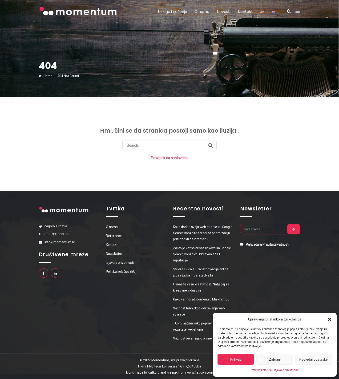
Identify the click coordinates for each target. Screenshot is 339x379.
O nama (201, 11)
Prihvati (236, 359)
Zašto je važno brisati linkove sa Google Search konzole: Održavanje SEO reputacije (202, 254)
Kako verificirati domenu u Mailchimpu (201, 299)
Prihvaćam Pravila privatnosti (267, 244)
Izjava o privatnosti (286, 370)
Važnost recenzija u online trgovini (198, 338)
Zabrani (275, 359)
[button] (329, 319)
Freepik (172, 372)
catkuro (154, 372)
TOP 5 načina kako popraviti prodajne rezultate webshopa (200, 326)
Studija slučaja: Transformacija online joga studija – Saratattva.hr (200, 272)
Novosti (223, 11)
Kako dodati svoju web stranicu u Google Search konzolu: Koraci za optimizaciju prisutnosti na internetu (202, 233)
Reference (114, 236)
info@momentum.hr (59, 242)
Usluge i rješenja (172, 11)
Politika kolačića (261, 370)
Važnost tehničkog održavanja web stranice (199, 311)
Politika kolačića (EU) (121, 271)
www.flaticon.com (199, 372)
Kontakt (245, 11)
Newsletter (114, 254)
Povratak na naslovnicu (169, 158)
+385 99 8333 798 (57, 234)
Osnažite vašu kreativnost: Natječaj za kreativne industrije (201, 287)
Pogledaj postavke (313, 359)
